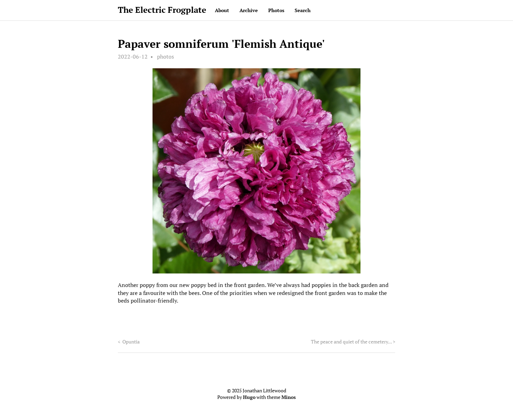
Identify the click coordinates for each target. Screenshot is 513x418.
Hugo (249, 397)
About (222, 10)
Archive (249, 10)
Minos (288, 397)
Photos (276, 10)
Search (303, 10)
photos (165, 56)
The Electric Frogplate (162, 9)
